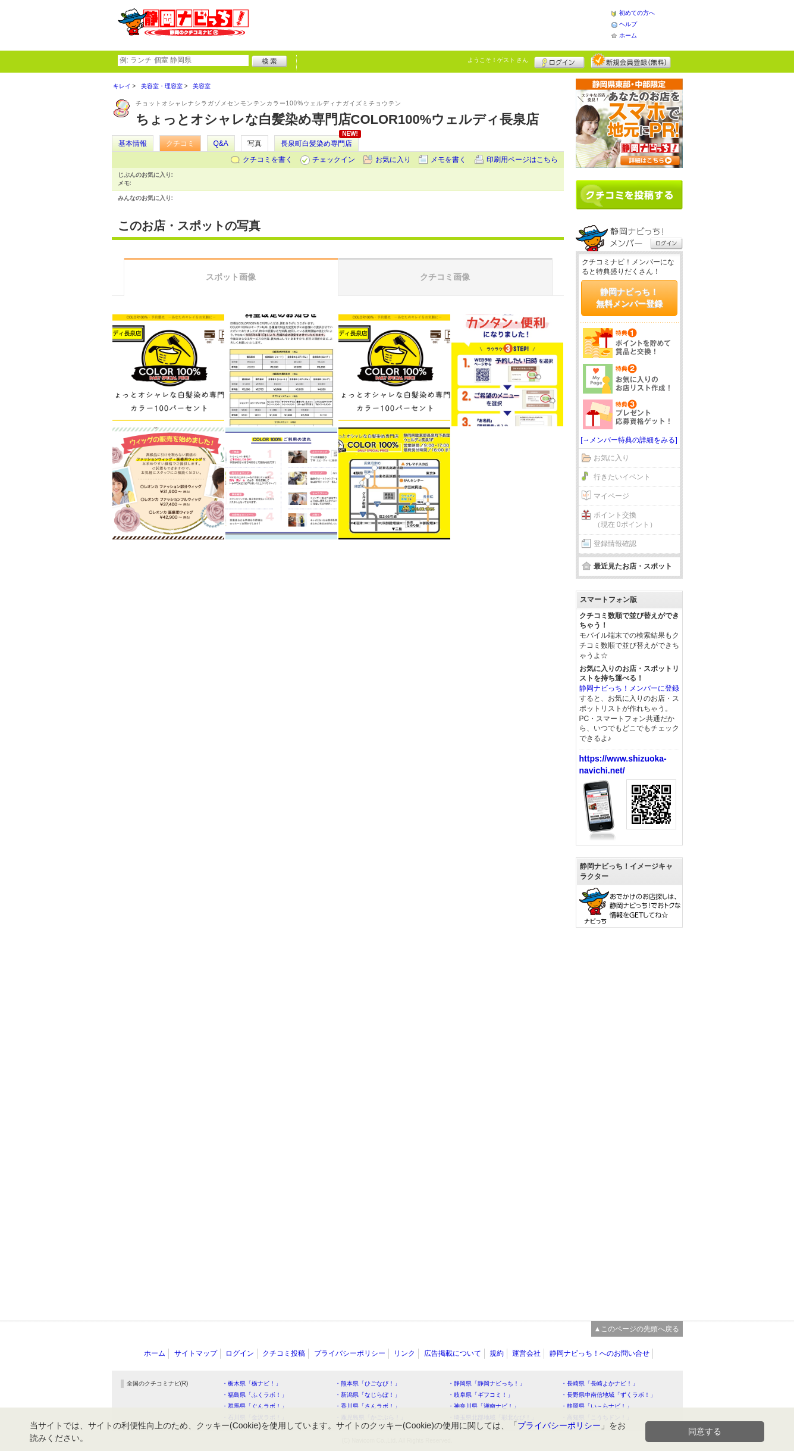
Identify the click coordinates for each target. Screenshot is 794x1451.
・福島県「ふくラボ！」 (254, 1394)
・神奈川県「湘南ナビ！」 (483, 1406)
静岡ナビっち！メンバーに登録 (629, 688)
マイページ (611, 496)
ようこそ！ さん (498, 60)
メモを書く (448, 159)
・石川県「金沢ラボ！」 (254, 1417)
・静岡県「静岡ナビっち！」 (486, 1383)
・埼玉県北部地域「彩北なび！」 (492, 1417)
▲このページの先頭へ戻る (637, 1329)
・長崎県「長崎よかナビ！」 (599, 1383)
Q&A (221, 143)
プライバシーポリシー (349, 1353)
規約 (496, 1353)
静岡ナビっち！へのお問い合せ (599, 1353)
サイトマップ (195, 1353)
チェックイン (333, 159)
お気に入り (393, 159)
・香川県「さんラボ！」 (367, 1406)
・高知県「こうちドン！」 (596, 1417)
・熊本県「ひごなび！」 (367, 1383)
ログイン (559, 60)
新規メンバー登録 (631, 60)
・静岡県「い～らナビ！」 (596, 1406)
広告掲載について (452, 1353)
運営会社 (526, 1353)
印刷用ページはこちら (522, 159)
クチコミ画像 (445, 277)
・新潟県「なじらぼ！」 (367, 1394)
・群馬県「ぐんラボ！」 (254, 1406)
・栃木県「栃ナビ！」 (251, 1383)
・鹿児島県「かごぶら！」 (370, 1417)
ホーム (628, 35)
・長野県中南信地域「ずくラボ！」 (608, 1394)
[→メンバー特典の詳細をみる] (628, 440)
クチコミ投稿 (283, 1353)
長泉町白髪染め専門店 (316, 143)
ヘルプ (628, 24)
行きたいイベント (622, 477)
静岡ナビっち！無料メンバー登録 (629, 297)
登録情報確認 (615, 543)
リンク (404, 1353)
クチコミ (180, 143)
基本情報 (132, 143)
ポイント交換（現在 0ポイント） (625, 520)
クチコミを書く (268, 159)
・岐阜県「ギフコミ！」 (480, 1394)
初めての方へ (637, 13)
